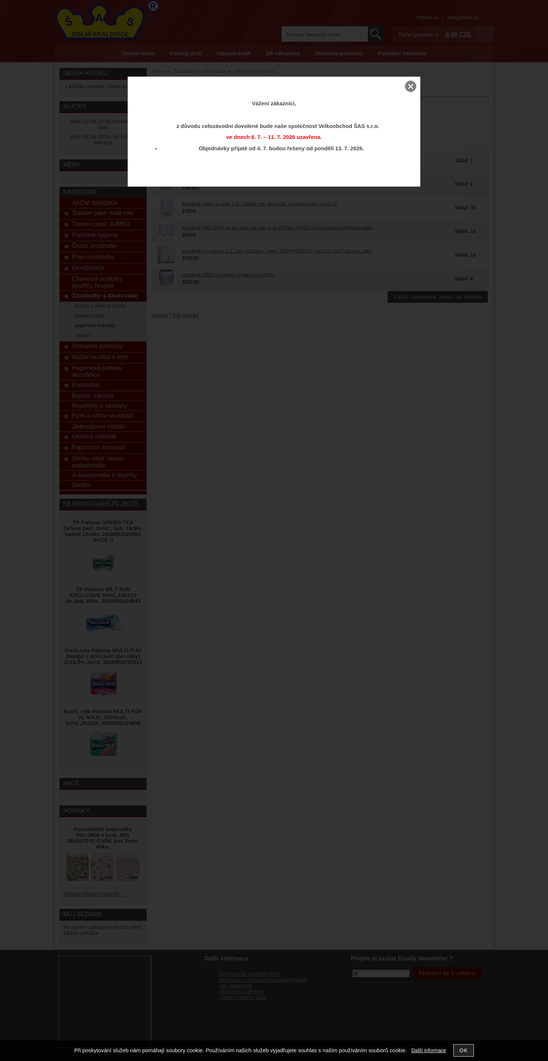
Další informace (428, 1050)
